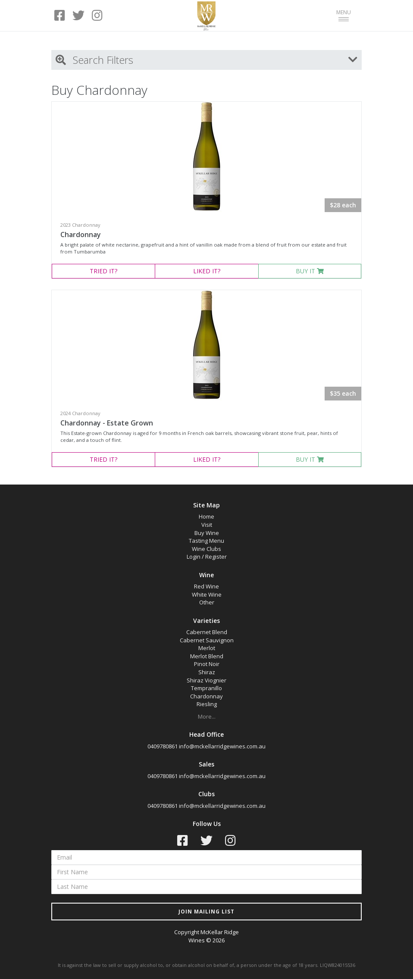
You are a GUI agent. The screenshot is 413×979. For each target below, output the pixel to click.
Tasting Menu (206, 540)
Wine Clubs (206, 549)
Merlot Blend (206, 656)
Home (206, 516)
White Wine (207, 594)
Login (193, 556)
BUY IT (310, 271)
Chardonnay (80, 234)
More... (207, 716)
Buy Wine (206, 533)
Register (216, 556)
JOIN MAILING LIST (206, 911)
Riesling (207, 704)
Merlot (206, 648)
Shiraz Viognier (206, 680)
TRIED (103, 271)
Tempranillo (206, 688)
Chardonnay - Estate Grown (106, 423)
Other (206, 602)
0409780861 (162, 746)
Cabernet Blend (206, 632)
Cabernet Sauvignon (207, 640)
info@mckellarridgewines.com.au (222, 746)
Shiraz (206, 672)
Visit (206, 525)
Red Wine (206, 586)
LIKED (206, 271)
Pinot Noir (206, 664)
